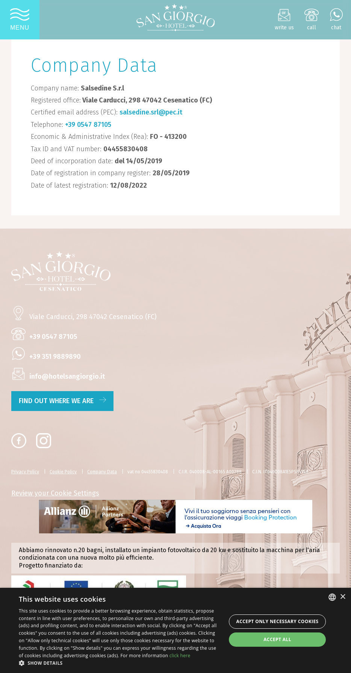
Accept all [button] (277, 639)
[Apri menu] (19, 19)
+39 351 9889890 (55, 356)
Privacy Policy (25, 471)
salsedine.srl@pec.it (151, 112)
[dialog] (175, 630)
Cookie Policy (63, 471)
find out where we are (62, 401)
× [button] (342, 597)
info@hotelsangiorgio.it (67, 376)
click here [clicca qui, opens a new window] (180, 655)
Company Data (102, 471)
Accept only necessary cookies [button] (277, 621)
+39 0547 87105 (88, 124)
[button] (119, 663)
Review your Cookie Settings (55, 493)
